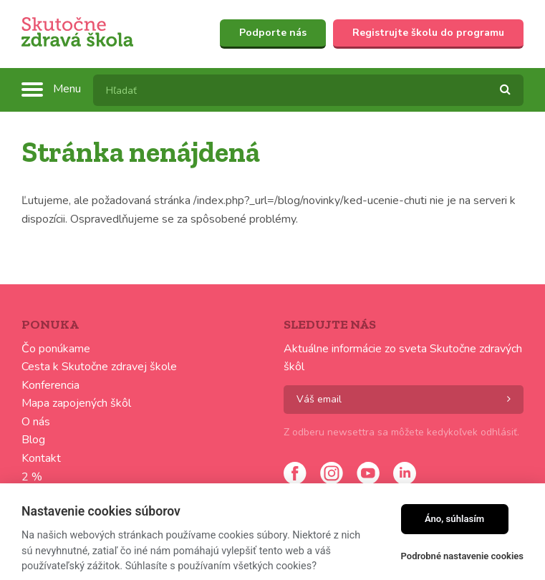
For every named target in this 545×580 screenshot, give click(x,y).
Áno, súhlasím (454, 518)
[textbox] (308, 90)
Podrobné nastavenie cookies (462, 556)
